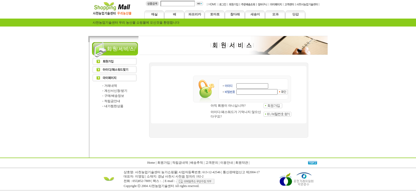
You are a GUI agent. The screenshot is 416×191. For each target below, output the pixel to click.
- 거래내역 (109, 86)
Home (151, 162)
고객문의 (211, 162)
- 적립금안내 (111, 101)
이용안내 (226, 162)
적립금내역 (180, 162)
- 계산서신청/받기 (114, 91)
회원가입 (163, 162)
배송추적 (196, 162)
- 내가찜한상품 (112, 106)
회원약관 (241, 162)
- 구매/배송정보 (113, 96)
